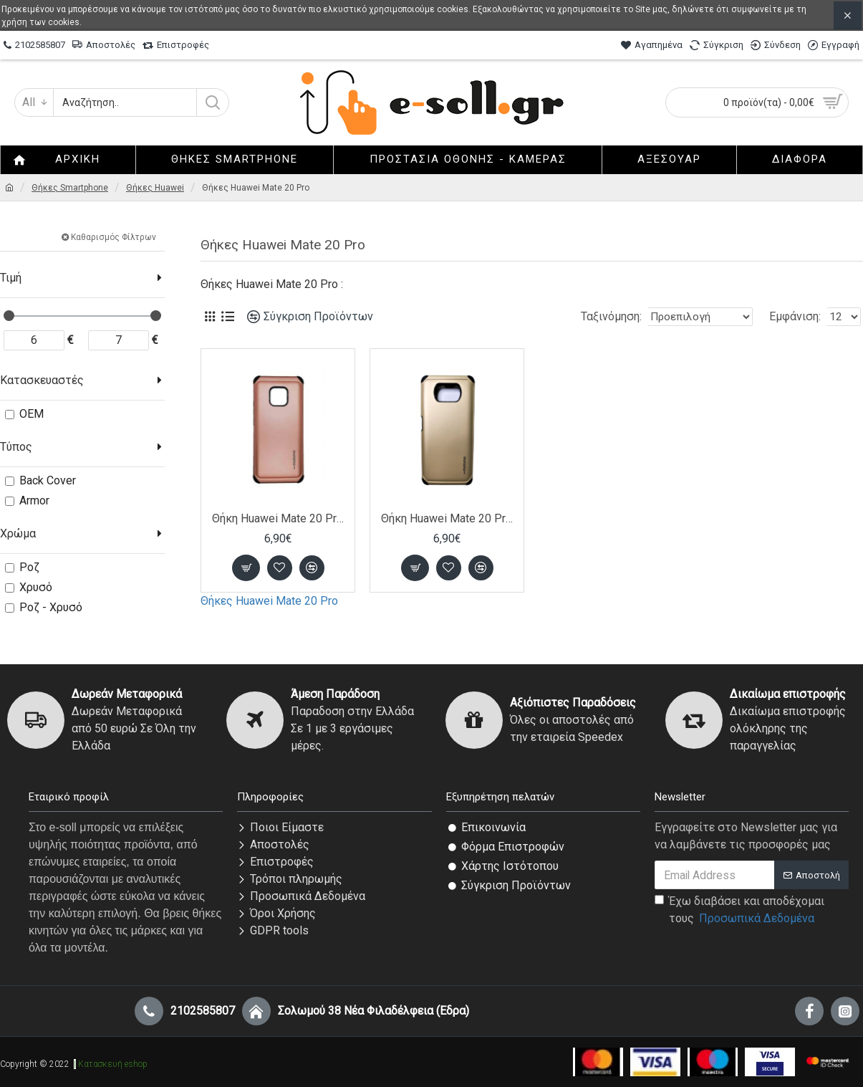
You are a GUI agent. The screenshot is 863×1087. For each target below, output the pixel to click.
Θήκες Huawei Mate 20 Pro (269, 601)
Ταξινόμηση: (599, 316)
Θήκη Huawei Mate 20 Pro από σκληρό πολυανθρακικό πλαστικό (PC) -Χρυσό (447, 518)
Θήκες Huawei (155, 188)
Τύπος (16, 447)
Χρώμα (18, 533)
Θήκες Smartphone (70, 188)
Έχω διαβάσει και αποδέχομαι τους (739, 910)
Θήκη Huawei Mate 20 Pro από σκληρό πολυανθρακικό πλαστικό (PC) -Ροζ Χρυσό (278, 518)
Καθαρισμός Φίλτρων (113, 237)
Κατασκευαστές (42, 380)
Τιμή (10, 277)
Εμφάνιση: (799, 316)
